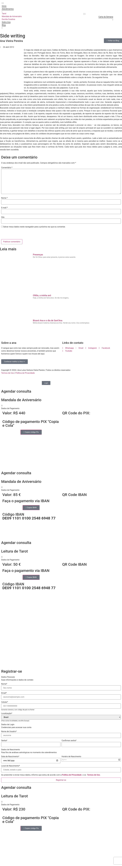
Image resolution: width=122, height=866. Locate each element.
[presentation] (17, 234)
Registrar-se (61, 780)
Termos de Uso (7, 373)
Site (2, 217)
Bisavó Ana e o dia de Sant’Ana (47, 320)
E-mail (4, 208)
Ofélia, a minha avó (42, 295)
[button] (61, 407)
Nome (4, 198)
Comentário (6, 168)
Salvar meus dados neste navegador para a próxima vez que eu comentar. (34, 227)
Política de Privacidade (25, 373)
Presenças (38, 254)
